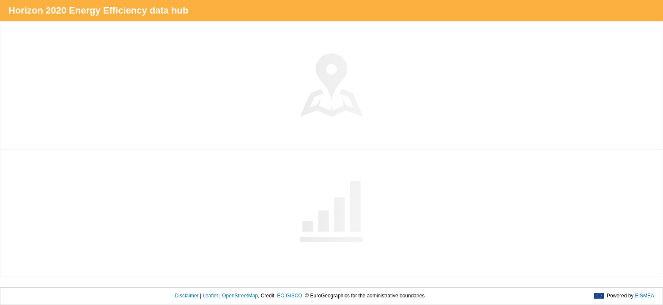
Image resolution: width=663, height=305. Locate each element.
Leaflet (210, 296)
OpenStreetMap (240, 296)
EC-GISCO (289, 296)
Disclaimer (187, 296)
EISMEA (644, 296)
